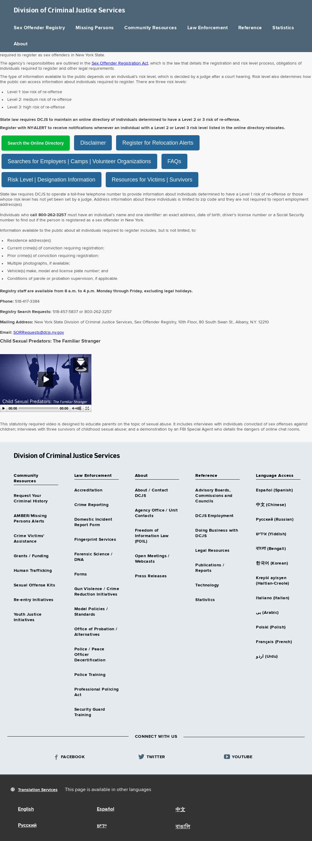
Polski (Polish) (270, 627)
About (20, 44)
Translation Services (38, 789)
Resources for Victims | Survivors (152, 179)
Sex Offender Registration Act (120, 63)
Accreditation (88, 490)
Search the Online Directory (41, 143)
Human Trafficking (33, 570)
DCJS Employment (214, 515)
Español (105, 809)
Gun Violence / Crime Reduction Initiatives (96, 591)
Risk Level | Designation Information (51, 179)
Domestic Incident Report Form (93, 522)
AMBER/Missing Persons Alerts (30, 518)
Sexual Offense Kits (34, 585)
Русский (27, 825)
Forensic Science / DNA (93, 556)
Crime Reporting (91, 504)
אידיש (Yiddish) (271, 534)
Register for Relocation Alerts (168, 143)
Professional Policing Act (96, 692)
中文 (180, 809)
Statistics (283, 28)
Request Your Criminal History (31, 498)
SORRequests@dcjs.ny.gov (38, 332)
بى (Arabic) (267, 612)
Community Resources (150, 28)
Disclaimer (104, 143)
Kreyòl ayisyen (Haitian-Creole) (272, 580)
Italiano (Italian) (272, 598)
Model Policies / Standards (91, 611)
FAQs (174, 161)
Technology (207, 585)
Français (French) (274, 641)
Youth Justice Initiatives (27, 617)
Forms (80, 574)
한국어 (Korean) (272, 563)
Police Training (89, 674)
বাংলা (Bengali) (271, 548)
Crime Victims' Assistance (29, 538)
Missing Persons (95, 28)
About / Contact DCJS (151, 493)
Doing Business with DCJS (216, 533)
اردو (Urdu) (267, 656)
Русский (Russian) (274, 519)
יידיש (102, 825)
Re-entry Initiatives (33, 599)
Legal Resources (212, 550)
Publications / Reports (209, 567)
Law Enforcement (207, 28)
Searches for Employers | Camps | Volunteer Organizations (79, 161)
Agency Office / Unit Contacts (156, 513)
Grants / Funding (31, 556)
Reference (250, 28)
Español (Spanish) (274, 490)
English (26, 809)
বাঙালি (183, 826)
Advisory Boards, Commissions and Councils (213, 495)
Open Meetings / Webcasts (152, 558)
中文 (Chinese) (271, 504)
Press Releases (151, 576)
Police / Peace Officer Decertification (89, 654)
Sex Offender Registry (39, 28)
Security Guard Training (89, 712)
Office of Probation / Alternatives (96, 631)
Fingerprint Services (95, 539)
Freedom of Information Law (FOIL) (152, 535)
